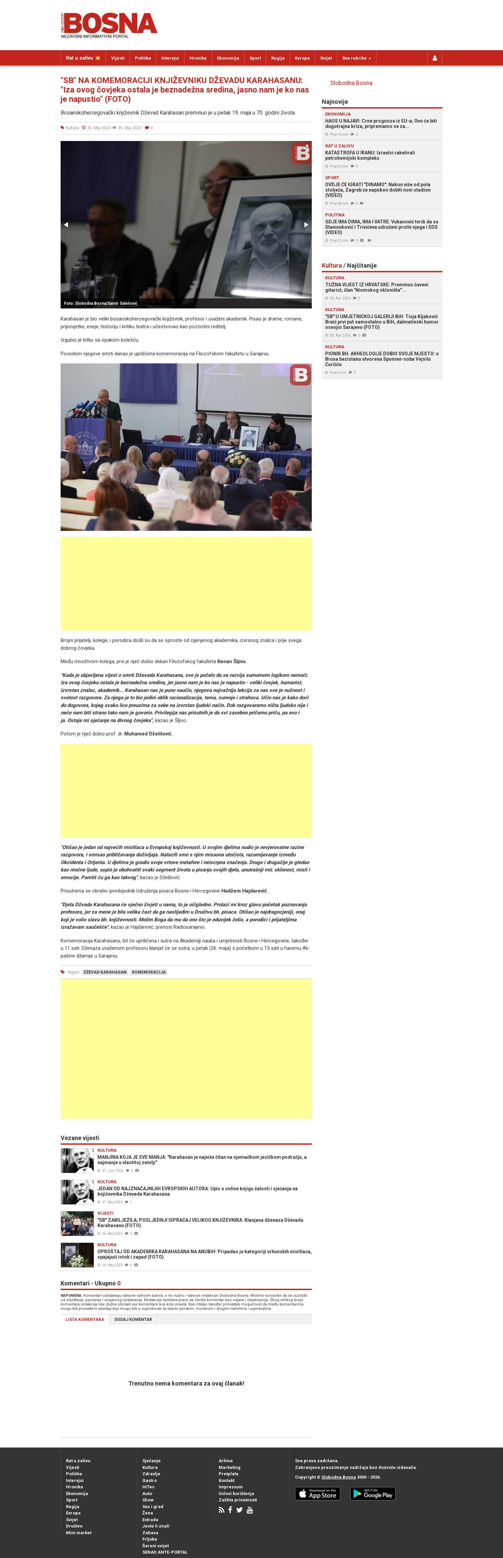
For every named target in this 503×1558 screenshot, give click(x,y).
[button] (305, 147)
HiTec (148, 1486)
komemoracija (149, 972)
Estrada (150, 1519)
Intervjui (170, 58)
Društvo (74, 1526)
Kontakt (226, 1480)
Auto (147, 1493)
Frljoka (149, 1539)
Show (148, 1499)
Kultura (150, 1467)
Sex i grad (152, 1506)
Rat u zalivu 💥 (83, 58)
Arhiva (226, 1460)
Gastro (149, 1480)
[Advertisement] (186, 584)
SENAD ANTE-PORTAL (165, 1552)
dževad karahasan (105, 972)
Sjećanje (151, 1460)
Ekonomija (228, 58)
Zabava (150, 1532)
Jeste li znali (155, 1526)
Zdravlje (151, 1473)
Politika (143, 58)
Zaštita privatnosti (238, 1499)
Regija (278, 58)
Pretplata (228, 1473)
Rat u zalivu (78, 1460)
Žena (147, 1512)
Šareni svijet (155, 1545)
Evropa (302, 58)
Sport (255, 58)
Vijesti (118, 58)
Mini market (78, 1532)
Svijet (326, 58)
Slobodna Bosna (351, 83)
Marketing (229, 1467)
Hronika (198, 58)
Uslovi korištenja (236, 1493)
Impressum (231, 1486)
